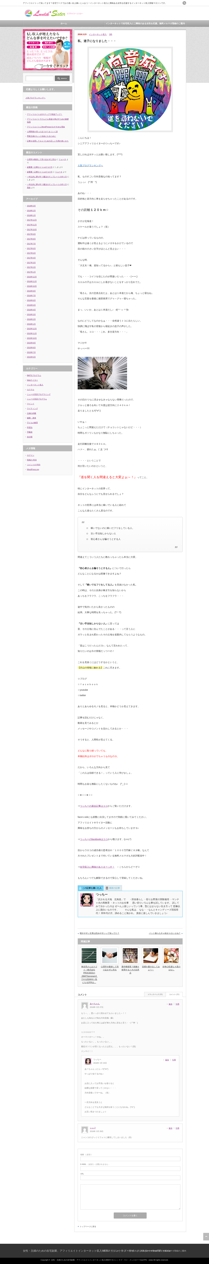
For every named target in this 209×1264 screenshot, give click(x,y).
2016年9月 (31, 291)
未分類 (29, 437)
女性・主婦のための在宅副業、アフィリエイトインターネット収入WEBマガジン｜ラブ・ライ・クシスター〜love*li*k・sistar (97, 1250)
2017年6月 (31, 248)
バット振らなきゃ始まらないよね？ (165, 933)
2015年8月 (31, 348)
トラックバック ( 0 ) (155, 994)
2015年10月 (32, 338)
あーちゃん (95, 1004)
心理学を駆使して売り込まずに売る (41, 159)
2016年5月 (31, 305)
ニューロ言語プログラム (37, 399)
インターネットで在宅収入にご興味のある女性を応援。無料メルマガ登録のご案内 (145, 23)
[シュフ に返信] (171, 1128)
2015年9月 (31, 343)
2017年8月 (31, 239)
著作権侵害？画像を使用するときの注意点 (130, 969)
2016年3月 (31, 314)
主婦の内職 (31, 413)
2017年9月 (31, 234)
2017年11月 (32, 225)
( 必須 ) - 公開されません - (94, 1164)
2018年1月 (31, 215)
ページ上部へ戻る (206, 1236)
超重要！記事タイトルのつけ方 (39, 167)
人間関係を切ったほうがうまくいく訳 (42, 132)
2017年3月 (31, 263)
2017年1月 (31, 272)
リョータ (62, 159)
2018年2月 (31, 211)
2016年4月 (31, 310)
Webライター (32, 380)
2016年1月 (31, 324)
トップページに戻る (88, 1226)
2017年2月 (31, 267)
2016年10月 (32, 286)
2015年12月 (32, 329)
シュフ (93, 1128)
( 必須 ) (85, 1154)
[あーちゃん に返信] (171, 1004)
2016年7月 (31, 296)
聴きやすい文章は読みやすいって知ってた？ (99, 933)
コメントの (33, 465)
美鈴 (29, 188)
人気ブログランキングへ (35, 98)
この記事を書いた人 (92, 888)
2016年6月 (31, 300)
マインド (30, 404)
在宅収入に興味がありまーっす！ (97, 867)
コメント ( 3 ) (174, 994)
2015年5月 (31, 357)
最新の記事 (114, 888)
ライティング (32, 408)
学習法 (29, 427)
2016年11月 (32, 281)
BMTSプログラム (34, 375)
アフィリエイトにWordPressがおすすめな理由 (46, 127)
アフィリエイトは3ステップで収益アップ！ (44, 114)
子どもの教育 (32, 423)
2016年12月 (32, 277)
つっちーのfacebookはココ (94, 839)
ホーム (64, 23)
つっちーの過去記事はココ (94, 806)
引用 (177, 1004)
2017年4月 (31, 258)
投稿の (32, 460)
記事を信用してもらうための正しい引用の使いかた (48, 141)
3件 (110, 34)
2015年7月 (31, 352)
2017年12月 (32, 220)
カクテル (30, 390)
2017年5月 (31, 253)
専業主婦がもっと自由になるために (41, 136)
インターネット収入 (98, 34)
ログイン (30, 455)
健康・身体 (31, 418)
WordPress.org (33, 469)
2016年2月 (31, 319)
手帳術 (29, 432)
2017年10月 (32, 230)
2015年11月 (32, 333)
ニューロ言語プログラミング (39, 394)
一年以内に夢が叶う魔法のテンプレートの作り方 (47, 177)
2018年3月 (31, 206)
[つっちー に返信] (168, 1060)
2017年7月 (31, 244)
